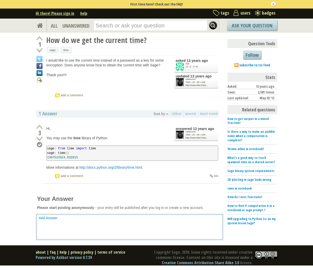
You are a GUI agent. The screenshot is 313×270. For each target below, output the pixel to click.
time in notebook (239, 188)
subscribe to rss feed (254, 65)
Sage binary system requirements (250, 170)
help (83, 13)
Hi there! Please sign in (55, 13)
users (246, 13)
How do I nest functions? (244, 197)
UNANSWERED (76, 25)
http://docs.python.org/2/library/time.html (111, 167)
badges (269, 13)
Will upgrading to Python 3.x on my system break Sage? (251, 220)
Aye (187, 63)
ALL (54, 25)
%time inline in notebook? (245, 149)
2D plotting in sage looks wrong (249, 179)
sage (53, 50)
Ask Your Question (252, 25)
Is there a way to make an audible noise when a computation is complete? (251, 135)
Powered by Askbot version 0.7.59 (64, 257)
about (41, 252)
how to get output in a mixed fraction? (248, 120)
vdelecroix (190, 79)
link (216, 176)
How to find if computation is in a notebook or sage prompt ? (251, 207)
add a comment (72, 95)
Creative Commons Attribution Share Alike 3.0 (200, 262)
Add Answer (48, 218)
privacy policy (82, 252)
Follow (252, 55)
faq (53, 252)
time (66, 50)
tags (225, 13)
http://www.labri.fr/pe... (196, 85)
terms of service (111, 252)
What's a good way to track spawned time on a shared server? (251, 159)
